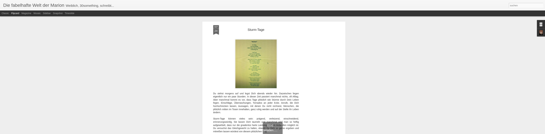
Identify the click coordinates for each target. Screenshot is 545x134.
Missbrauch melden (296, 132)
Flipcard (15, 13)
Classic (5, 13)
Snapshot (58, 13)
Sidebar (47, 13)
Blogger (284, 132)
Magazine (26, 13)
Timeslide (69, 13)
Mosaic (37, 13)
